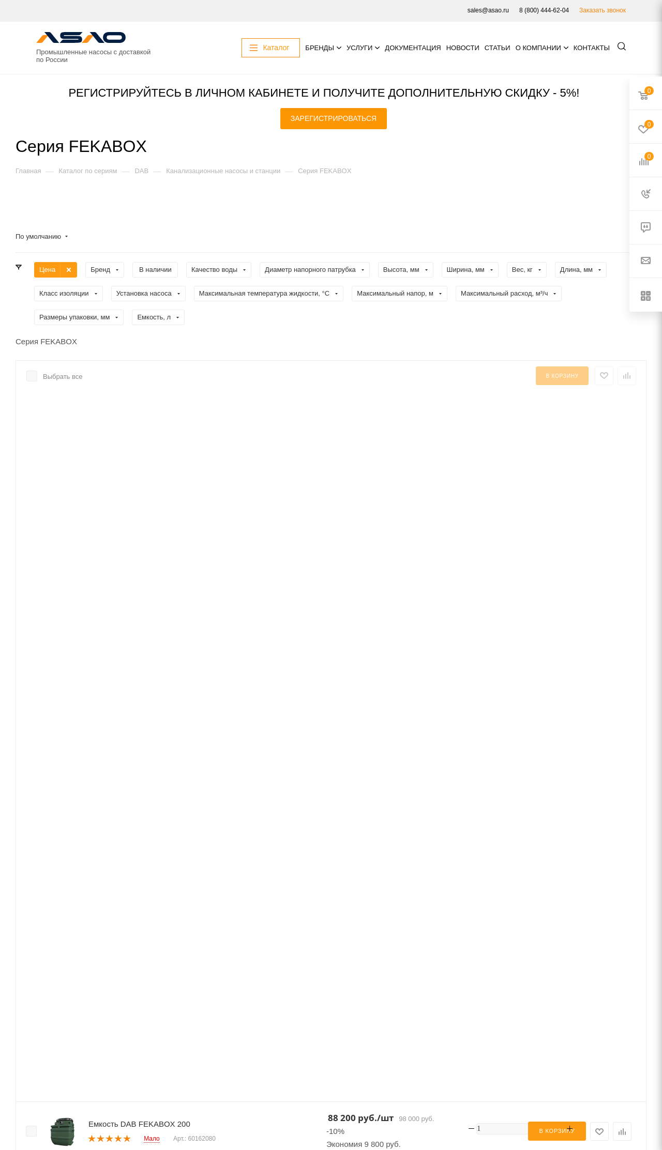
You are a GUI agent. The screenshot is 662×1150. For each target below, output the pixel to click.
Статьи (497, 48)
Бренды (319, 48)
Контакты (592, 48)
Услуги (359, 48)
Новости (462, 48)
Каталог (112, 1055)
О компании (538, 48)
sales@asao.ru (488, 10)
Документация (413, 48)
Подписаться (67, 1058)
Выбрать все (62, 376)
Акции (108, 1068)
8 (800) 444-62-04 (544, 10)
